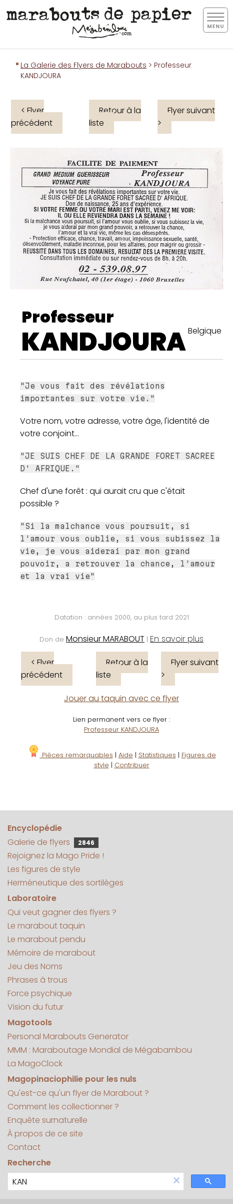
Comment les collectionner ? (63, 1106)
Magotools (30, 1022)
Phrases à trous (38, 980)
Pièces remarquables (70, 755)
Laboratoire (32, 898)
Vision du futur (36, 1007)
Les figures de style (44, 869)
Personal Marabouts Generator (68, 1036)
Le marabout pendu (47, 939)
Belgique (205, 331)
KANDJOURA (104, 342)
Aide (125, 755)
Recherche (29, 1162)
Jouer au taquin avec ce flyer (121, 698)
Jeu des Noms (35, 966)
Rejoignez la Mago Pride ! (56, 855)
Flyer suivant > (186, 117)
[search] (88, 1181)
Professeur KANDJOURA (121, 729)
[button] (176, 1181)
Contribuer (132, 765)
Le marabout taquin (46, 926)
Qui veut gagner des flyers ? (62, 912)
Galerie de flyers (53, 842)
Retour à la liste (115, 117)
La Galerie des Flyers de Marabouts (83, 65)
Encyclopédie (35, 828)
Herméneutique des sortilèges (66, 882)
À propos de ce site (45, 1133)
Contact (24, 1147)
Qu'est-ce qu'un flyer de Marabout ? (78, 1093)
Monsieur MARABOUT (105, 639)
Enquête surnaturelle (48, 1120)
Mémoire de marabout (52, 953)
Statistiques (157, 755)
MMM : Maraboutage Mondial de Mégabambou (100, 1050)
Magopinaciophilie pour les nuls (72, 1079)
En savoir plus (177, 639)
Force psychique (40, 993)
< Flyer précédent (31, 117)
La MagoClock (35, 1063)
